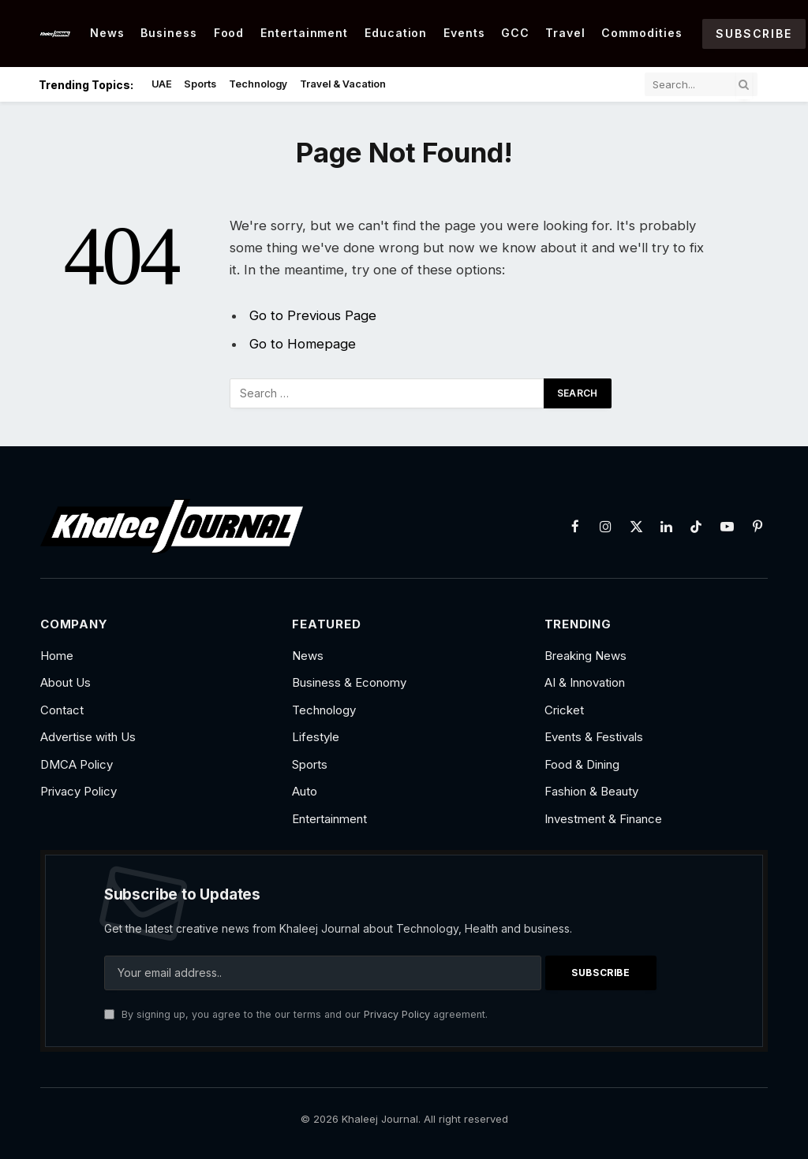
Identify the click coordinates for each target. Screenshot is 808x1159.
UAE (162, 84)
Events (464, 32)
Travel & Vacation (343, 84)
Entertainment (304, 32)
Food (229, 32)
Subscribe (753, 33)
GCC (515, 32)
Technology (258, 84)
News (107, 32)
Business (168, 32)
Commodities (642, 32)
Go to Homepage (302, 344)
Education (396, 32)
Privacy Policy (397, 1014)
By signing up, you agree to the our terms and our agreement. (296, 1014)
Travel (565, 32)
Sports (200, 84)
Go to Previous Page (312, 315)
